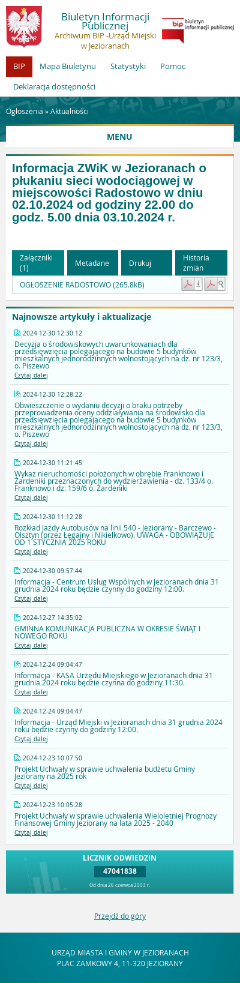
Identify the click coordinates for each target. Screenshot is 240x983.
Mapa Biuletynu (68, 66)
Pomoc (172, 66)
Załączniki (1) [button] (36, 262)
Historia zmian (196, 262)
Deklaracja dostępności (54, 86)
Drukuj (140, 263)
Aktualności (69, 111)
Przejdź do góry (120, 915)
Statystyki (128, 66)
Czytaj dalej (31, 375)
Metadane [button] (92, 263)
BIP (19, 66)
